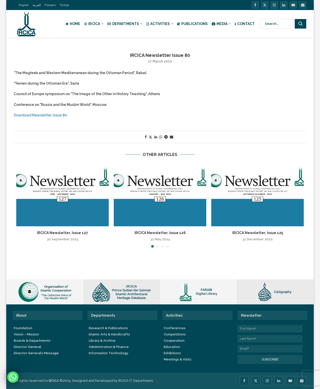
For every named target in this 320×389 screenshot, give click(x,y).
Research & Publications (108, 328)
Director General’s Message (36, 353)
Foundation (23, 328)
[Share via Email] (171, 137)
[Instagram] (274, 5)
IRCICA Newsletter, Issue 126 (160, 233)
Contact (245, 24)
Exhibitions (172, 353)
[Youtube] (293, 5)
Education (172, 347)
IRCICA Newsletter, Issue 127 (62, 233)
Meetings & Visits (178, 359)
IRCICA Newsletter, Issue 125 (257, 233)
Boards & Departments (32, 340)
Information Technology (108, 353)
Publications (192, 24)
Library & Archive (102, 340)
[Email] (302, 5)
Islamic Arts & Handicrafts (109, 334)
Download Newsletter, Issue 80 (40, 115)
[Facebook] (255, 5)
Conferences (175, 328)
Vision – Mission (26, 334)
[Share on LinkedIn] (155, 137)
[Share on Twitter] (150, 137)
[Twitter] (264, 5)
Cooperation (174, 340)
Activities (158, 24)
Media (220, 24)
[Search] (283, 24)
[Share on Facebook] (146, 137)
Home (73, 24)
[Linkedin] (283, 5)
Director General (27, 347)
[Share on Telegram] (166, 137)
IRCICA (92, 24)
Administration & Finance (109, 347)
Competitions (175, 334)
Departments (123, 24)
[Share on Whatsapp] (160, 137)
